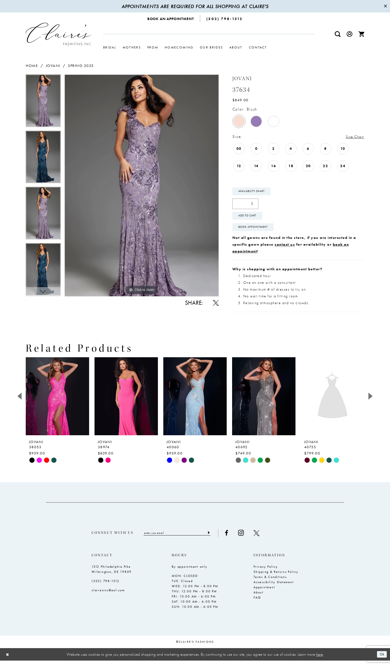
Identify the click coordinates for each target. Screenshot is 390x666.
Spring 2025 (81, 65)
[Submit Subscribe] (218, 538)
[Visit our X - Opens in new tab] (266, 538)
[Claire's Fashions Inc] (58, 34)
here (319, 659)
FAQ (257, 603)
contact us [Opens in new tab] (285, 249)
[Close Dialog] (8, 659)
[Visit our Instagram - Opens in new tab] (250, 538)
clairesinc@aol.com (108, 595)
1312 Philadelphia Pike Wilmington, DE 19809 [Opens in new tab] (112, 574)
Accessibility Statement (273, 587)
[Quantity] (245, 205)
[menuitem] (170, 18)
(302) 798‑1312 (105, 586)
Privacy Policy (265, 572)
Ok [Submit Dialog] (381, 659)
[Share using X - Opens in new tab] (216, 303)
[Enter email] (182, 538)
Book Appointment (256, 231)
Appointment (264, 592)
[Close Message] (385, 6)
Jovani (53, 65)
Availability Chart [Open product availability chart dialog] (255, 192)
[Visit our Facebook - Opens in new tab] (236, 538)
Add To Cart (250, 218)
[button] (350, 34)
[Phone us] (224, 18)
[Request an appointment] (170, 18)
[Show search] (338, 34)
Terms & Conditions (270, 582)
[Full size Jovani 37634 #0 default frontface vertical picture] (142, 185)
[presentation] (57, 401)
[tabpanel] (43, 102)
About (258, 598)
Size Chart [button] (353, 136)
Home (32, 65)
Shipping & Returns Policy (275, 577)
